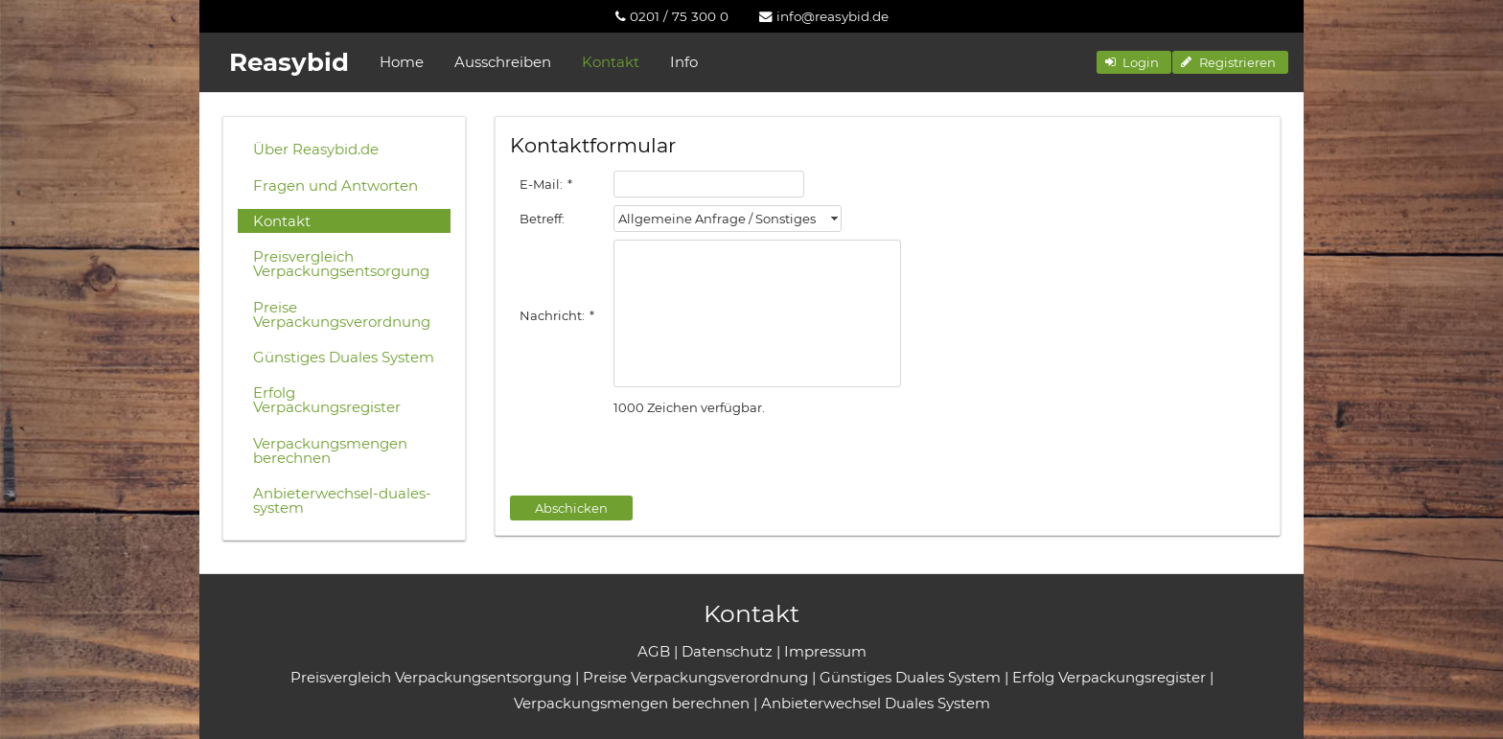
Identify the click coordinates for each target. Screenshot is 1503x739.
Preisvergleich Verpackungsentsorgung (341, 263)
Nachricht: (557, 315)
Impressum (825, 651)
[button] (1134, 62)
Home (402, 62)
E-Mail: (546, 184)
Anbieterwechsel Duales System (875, 703)
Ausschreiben (502, 62)
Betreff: (542, 218)
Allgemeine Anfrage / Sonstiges (717, 218)
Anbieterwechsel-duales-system (342, 500)
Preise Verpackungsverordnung (341, 314)
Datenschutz (727, 651)
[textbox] (708, 184)
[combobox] (727, 218)
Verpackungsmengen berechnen (330, 450)
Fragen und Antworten (335, 185)
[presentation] (655, 457)
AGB (653, 651)
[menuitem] (672, 16)
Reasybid (289, 62)
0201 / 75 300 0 (671, 16)
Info (684, 62)
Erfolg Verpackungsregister (327, 399)
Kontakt (610, 62)
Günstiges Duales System (343, 357)
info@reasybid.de (824, 16)
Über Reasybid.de (316, 149)
